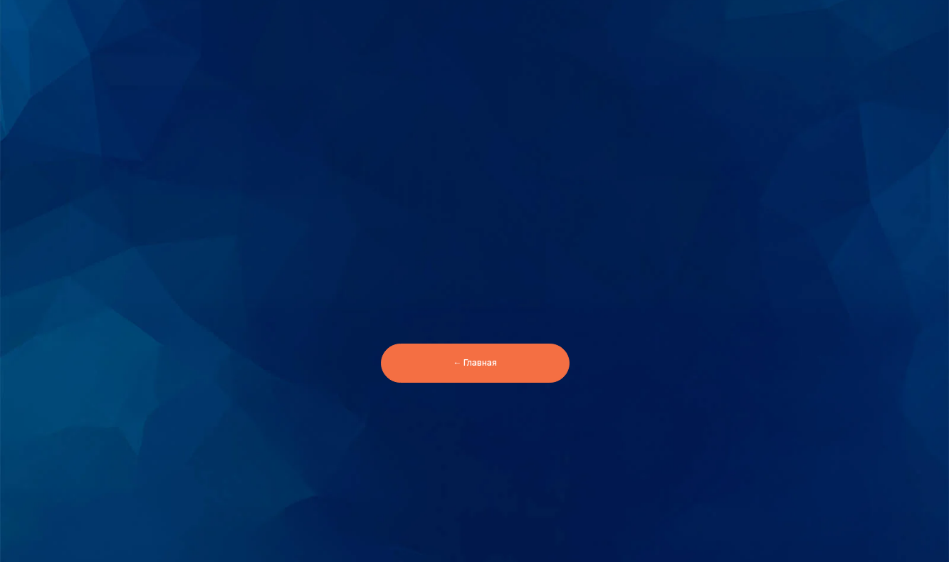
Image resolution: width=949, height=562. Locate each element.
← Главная (475, 362)
